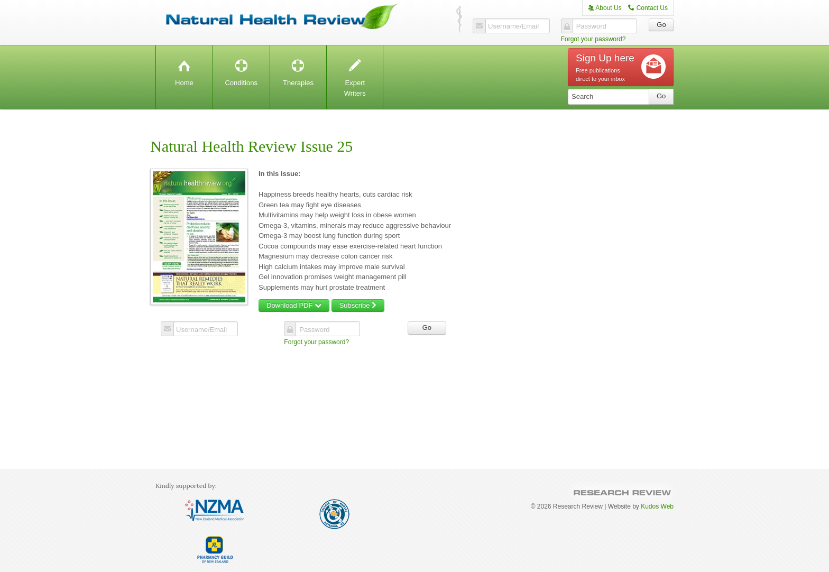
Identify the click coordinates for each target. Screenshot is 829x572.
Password (591, 26)
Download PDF (293, 305)
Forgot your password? (593, 39)
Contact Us (648, 8)
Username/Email (513, 26)
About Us (605, 8)
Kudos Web (657, 506)
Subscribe (357, 305)
